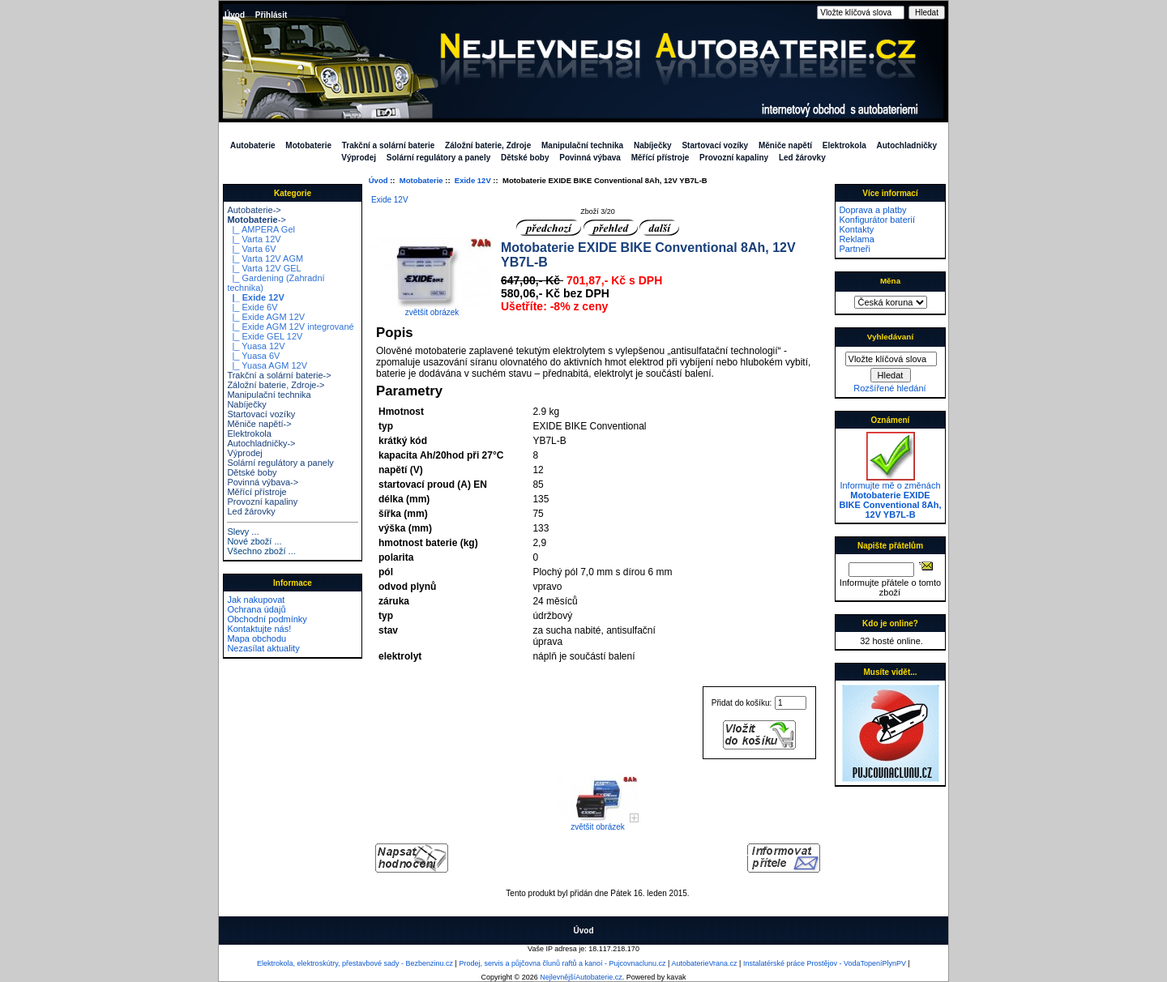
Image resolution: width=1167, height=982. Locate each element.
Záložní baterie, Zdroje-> (275, 385)
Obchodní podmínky (266, 619)
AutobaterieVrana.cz (704, 963)
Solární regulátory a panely (438, 157)
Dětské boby (525, 157)
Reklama (856, 239)
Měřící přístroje (660, 157)
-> (256, 219)
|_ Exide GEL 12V (264, 336)
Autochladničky (907, 145)
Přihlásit (271, 15)
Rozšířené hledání (889, 388)
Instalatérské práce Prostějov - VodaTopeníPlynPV (824, 963)
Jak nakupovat (255, 599)
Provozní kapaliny (733, 157)
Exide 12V (473, 180)
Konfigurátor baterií (877, 219)
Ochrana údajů (256, 609)
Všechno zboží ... (261, 551)
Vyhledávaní (890, 336)
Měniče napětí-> (259, 424)
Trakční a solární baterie (388, 145)
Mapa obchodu (256, 638)
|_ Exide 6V (252, 307)
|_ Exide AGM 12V (266, 317)
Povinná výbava (590, 157)
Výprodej (358, 157)
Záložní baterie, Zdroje (488, 145)
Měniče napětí (785, 145)
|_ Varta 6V (251, 249)
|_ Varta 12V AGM (265, 258)
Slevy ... (243, 531)
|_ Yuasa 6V (253, 356)
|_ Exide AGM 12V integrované (290, 326)
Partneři (854, 249)
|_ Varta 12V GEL (264, 268)
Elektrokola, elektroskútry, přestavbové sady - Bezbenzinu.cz (355, 963)
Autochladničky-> (261, 443)
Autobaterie (253, 145)
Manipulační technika (582, 145)
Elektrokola (844, 145)
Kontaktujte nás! (259, 629)
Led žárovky (802, 157)
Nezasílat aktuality (263, 648)
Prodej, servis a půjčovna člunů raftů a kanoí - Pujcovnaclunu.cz (562, 963)
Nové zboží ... (254, 541)
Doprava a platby (872, 210)
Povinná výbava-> (262, 482)
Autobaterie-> (253, 210)
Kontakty (856, 229)
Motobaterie (421, 180)
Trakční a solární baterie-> (279, 375)
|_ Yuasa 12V (255, 346)
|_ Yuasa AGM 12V (267, 365)
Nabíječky (653, 145)
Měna (890, 280)
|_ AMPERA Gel (261, 229)
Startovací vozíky (715, 145)
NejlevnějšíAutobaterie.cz (581, 977)
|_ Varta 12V (253, 239)
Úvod (234, 15)
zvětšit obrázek (598, 823)
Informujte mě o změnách (891, 495)
